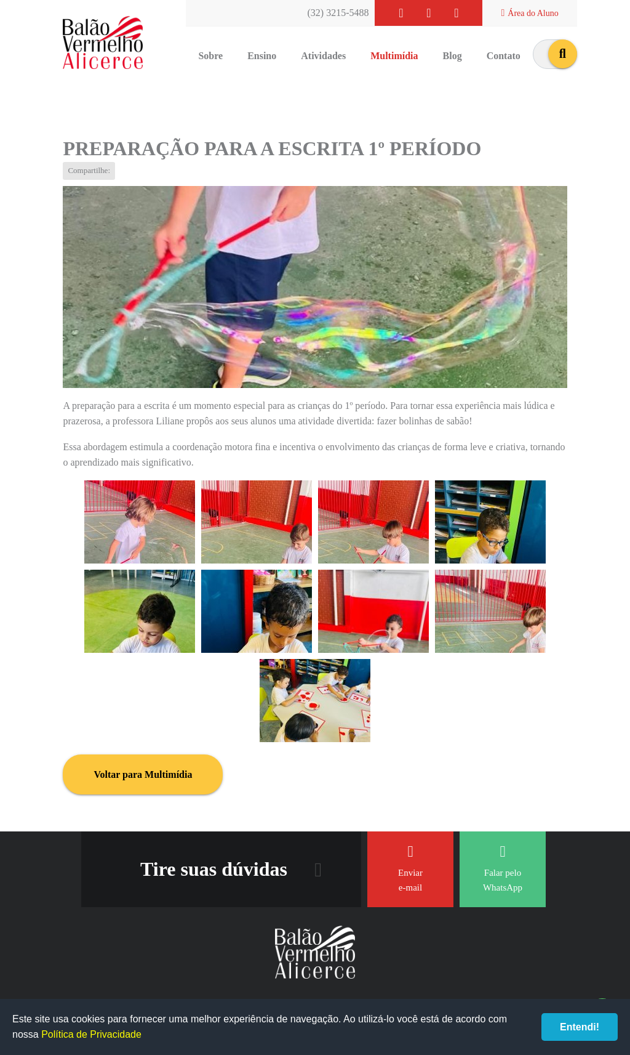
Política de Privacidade (91, 1034)
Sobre (210, 56)
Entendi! (579, 1027)
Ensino (261, 56)
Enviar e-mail (410, 868)
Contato (503, 56)
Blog (452, 56)
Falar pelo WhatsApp (502, 868)
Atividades (323, 56)
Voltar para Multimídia (143, 774)
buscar (562, 53)
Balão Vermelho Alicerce (103, 43)
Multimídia (394, 56)
